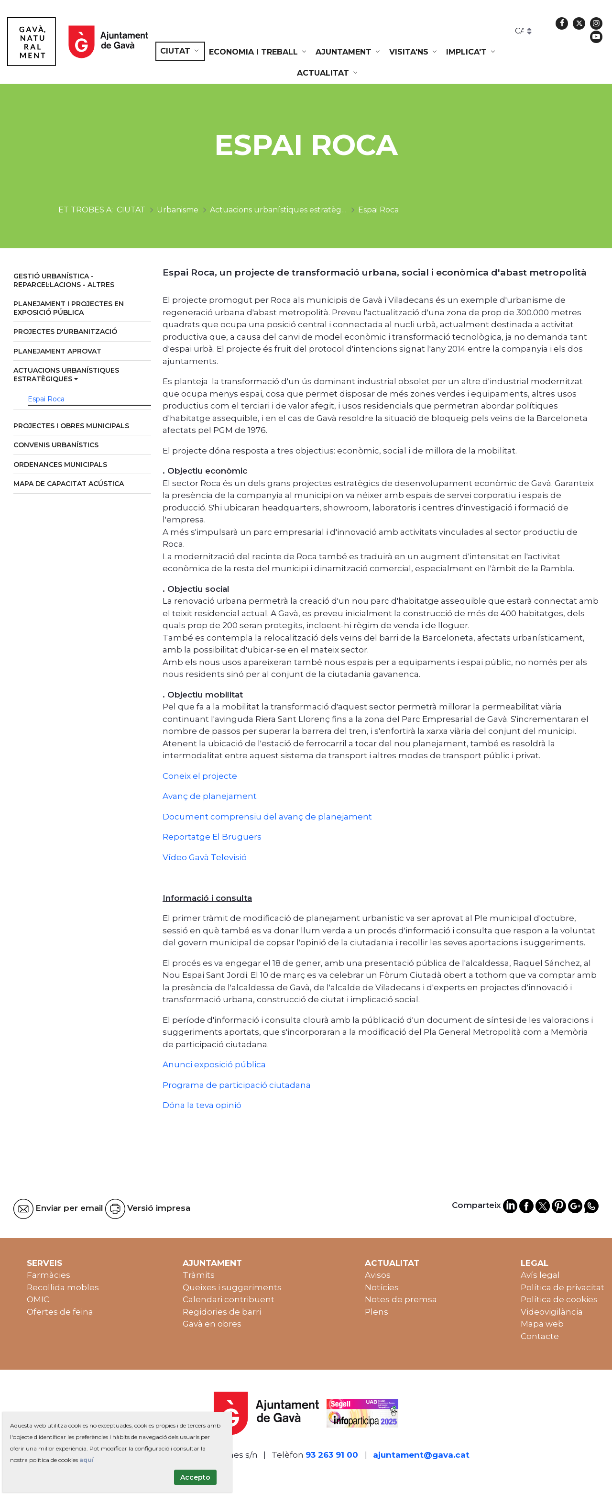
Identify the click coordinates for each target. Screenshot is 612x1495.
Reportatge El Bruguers (212, 837)
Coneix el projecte (200, 776)
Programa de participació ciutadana (237, 1085)
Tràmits (199, 1275)
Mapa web (542, 1324)
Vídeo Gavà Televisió (205, 857)
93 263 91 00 (332, 1455)
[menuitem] (180, 51)
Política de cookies (559, 1299)
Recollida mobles (63, 1287)
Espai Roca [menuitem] (46, 399)
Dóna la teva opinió (202, 1105)
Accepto (195, 1477)
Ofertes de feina (60, 1312)
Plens (376, 1312)
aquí (86, 1459)
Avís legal (540, 1275)
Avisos (378, 1275)
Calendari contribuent (228, 1299)
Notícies (382, 1287)
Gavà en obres (212, 1324)
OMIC (38, 1299)
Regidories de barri (222, 1312)
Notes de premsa (401, 1299)
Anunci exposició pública (214, 1064)
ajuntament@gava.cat (421, 1455)
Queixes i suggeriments (232, 1287)
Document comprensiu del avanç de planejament (267, 816)
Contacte (540, 1336)
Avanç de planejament (210, 796)
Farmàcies (48, 1275)
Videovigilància (552, 1312)
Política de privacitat (562, 1287)
